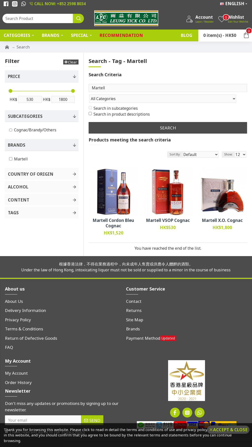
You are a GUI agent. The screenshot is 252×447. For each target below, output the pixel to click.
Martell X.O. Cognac (222, 211)
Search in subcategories (113, 98)
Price (14, 76)
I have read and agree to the (45, 422)
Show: (230, 145)
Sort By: (182, 145)
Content (18, 200)
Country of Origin (30, 174)
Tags (13, 213)
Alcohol (18, 187)
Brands (16, 145)
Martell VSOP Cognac (168, 211)
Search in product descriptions (119, 104)
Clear (72, 62)
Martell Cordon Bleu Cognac (113, 213)
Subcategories (25, 116)
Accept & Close (230, 429)
